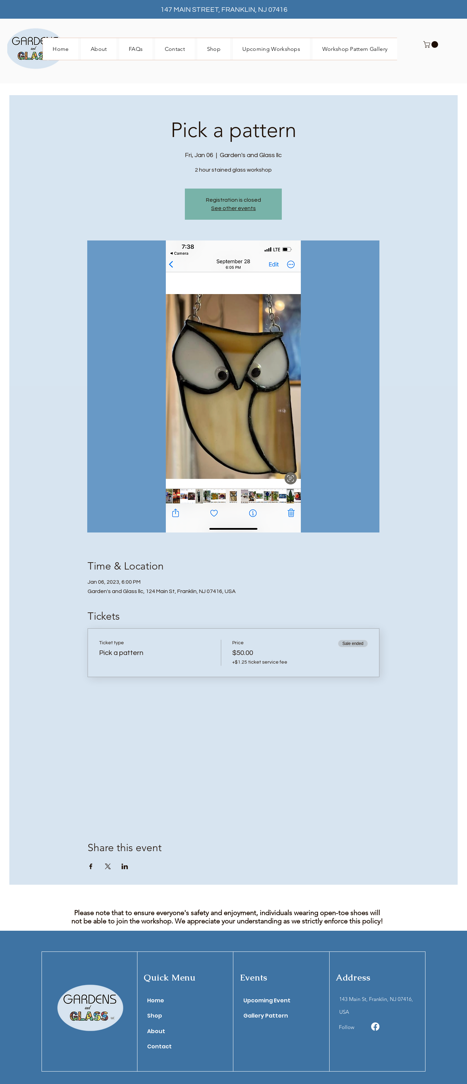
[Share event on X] (108, 866)
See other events (233, 208)
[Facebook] (375, 1026)
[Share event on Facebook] (91, 866)
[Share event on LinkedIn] (125, 866)
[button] (431, 44)
